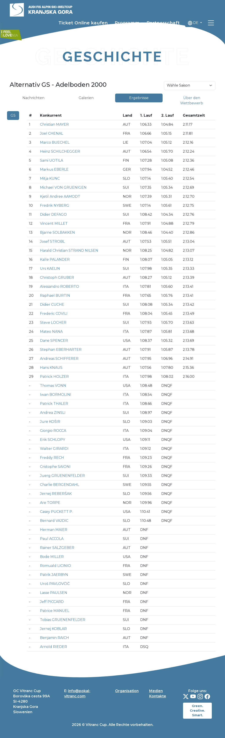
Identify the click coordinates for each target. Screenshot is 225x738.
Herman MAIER (53, 530)
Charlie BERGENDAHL (59, 485)
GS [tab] (13, 115)
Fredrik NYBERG (54, 205)
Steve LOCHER (53, 322)
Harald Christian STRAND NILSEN (69, 250)
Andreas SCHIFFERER (59, 358)
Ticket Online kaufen (83, 23)
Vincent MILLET (54, 223)
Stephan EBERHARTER (61, 349)
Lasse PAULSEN (53, 593)
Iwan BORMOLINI (55, 395)
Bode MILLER (52, 557)
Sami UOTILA (51, 160)
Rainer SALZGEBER (57, 548)
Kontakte (157, 696)
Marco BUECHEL (54, 142)
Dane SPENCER (54, 340)
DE (193, 23)
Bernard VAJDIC (54, 521)
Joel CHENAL (51, 133)
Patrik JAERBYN (54, 575)
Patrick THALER (54, 404)
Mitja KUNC (50, 178)
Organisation (127, 691)
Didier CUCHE (52, 304)
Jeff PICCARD (52, 602)
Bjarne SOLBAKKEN (57, 232)
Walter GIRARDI (54, 449)
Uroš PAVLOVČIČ (55, 584)
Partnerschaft (163, 23)
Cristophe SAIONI (55, 467)
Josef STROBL (52, 241)
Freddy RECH (52, 458)
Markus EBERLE (54, 169)
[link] (211, 23)
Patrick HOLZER (54, 376)
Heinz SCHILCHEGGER (60, 151)
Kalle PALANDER (55, 259)
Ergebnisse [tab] (139, 98)
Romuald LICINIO (55, 566)
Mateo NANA (51, 331)
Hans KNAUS (51, 367)
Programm (127, 23)
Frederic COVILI (53, 313)
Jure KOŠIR (50, 422)
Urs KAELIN (50, 268)
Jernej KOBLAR (53, 629)
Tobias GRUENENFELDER (62, 620)
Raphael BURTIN (55, 295)
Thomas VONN (53, 385)
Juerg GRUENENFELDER (62, 476)
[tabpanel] (112, 383)
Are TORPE (50, 503)
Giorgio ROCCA (53, 431)
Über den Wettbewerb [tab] (191, 100)
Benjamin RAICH (54, 638)
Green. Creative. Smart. (197, 710)
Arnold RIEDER (53, 647)
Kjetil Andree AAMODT (60, 196)
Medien (156, 691)
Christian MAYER (54, 124)
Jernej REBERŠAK (56, 494)
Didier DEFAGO (53, 214)
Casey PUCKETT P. (56, 512)
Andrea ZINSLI (52, 413)
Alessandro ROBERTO (59, 286)
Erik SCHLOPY (52, 440)
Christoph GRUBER (57, 277)
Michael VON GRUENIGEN (63, 187)
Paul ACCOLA (52, 539)
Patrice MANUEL (54, 611)
